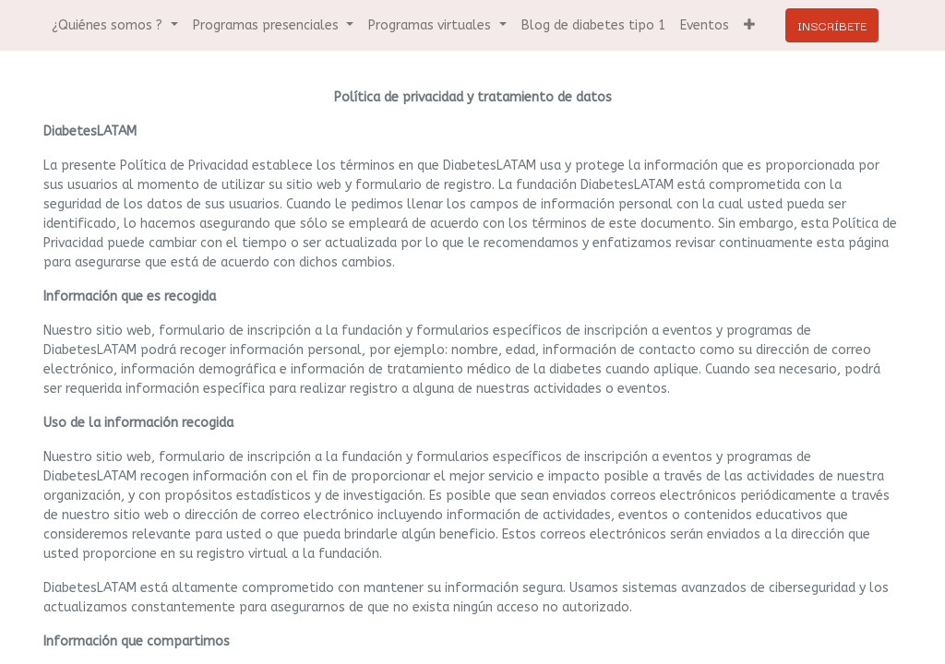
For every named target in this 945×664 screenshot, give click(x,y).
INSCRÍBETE (832, 25)
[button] (749, 25)
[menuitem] (593, 25)
